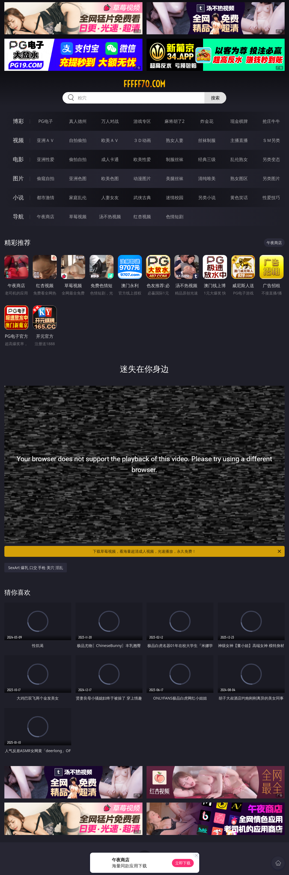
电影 (18, 159)
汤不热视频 (110, 217)
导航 (18, 216)
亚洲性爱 (45, 159)
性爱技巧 (271, 197)
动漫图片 (142, 178)
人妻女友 (110, 197)
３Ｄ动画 (142, 140)
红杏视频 (142, 217)
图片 (18, 178)
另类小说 (207, 197)
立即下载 (182, 862)
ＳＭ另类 (271, 140)
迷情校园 (174, 197)
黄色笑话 (239, 197)
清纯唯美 (207, 178)
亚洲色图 (78, 178)
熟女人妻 (174, 140)
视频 (18, 140)
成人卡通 (110, 159)
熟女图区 (239, 178)
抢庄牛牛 (271, 121)
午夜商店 (45, 217)
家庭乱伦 (78, 197)
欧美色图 (110, 178)
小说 (18, 197)
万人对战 (110, 121)
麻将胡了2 (174, 121)
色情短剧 (174, 217)
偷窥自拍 (45, 178)
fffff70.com (144, 83)
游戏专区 (142, 121)
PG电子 (45, 121)
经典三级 (207, 159)
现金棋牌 (239, 121)
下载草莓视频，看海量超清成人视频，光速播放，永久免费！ (187, 551)
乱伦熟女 (239, 159)
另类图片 (271, 178)
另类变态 (271, 159)
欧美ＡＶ (110, 140)
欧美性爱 (142, 159)
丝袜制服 (207, 140)
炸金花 (206, 121)
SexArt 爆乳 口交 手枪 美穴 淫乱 (35, 567)
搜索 (215, 98)
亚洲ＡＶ (45, 140)
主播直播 (239, 140)
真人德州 (78, 121)
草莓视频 (78, 217)
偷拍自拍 (78, 159)
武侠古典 (142, 197)
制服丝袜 (174, 159)
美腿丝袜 (174, 178)
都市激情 (45, 197)
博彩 (18, 121)
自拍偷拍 (78, 140)
